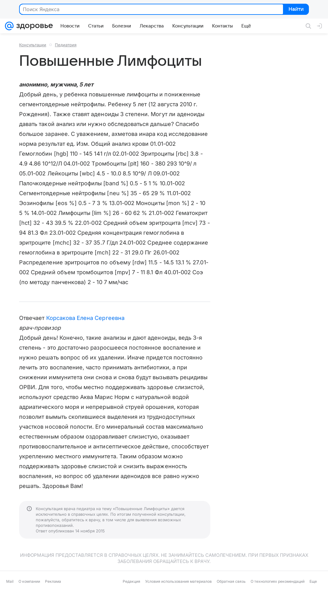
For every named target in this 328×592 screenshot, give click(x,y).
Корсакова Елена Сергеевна (85, 318)
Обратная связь (231, 581)
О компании (29, 581)
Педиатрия (65, 44)
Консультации (32, 44)
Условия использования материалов (178, 581)
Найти (295, 9)
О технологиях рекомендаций (278, 581)
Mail (10, 581)
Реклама (53, 581)
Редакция (131, 581)
